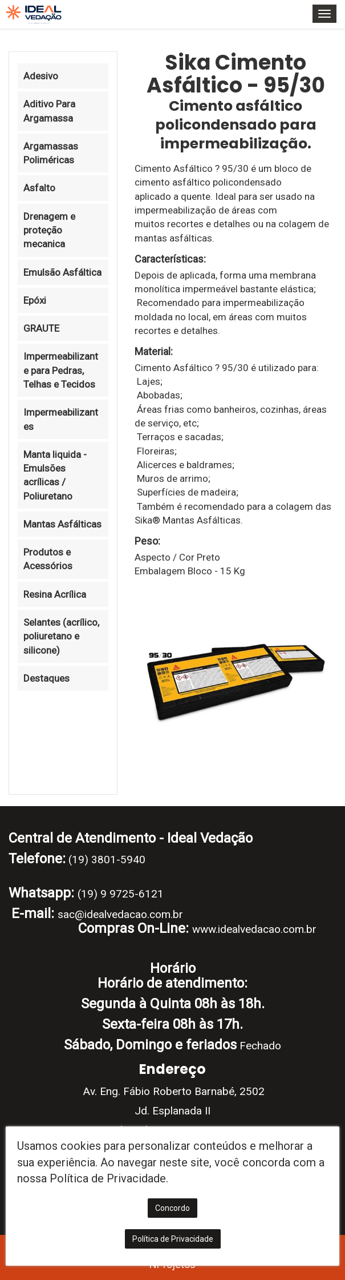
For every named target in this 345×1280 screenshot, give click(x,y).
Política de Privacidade (172, 1238)
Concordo (172, 1208)
